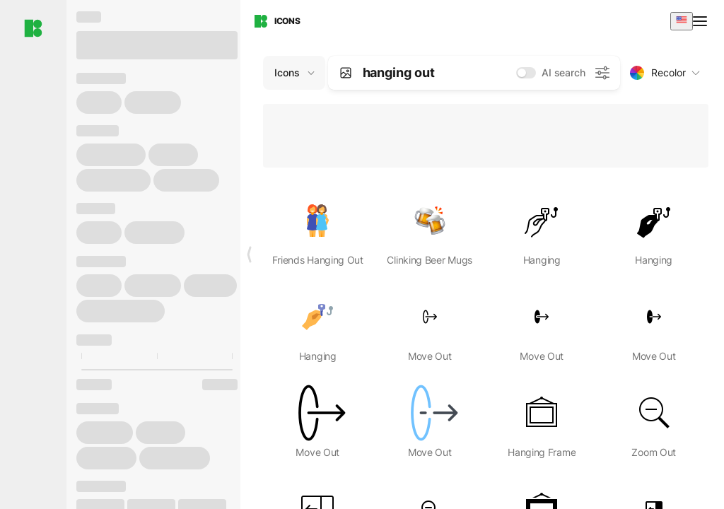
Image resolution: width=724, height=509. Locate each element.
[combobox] (681, 21)
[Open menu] (701, 21)
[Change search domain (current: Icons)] (294, 73)
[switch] (526, 72)
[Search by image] (345, 73)
